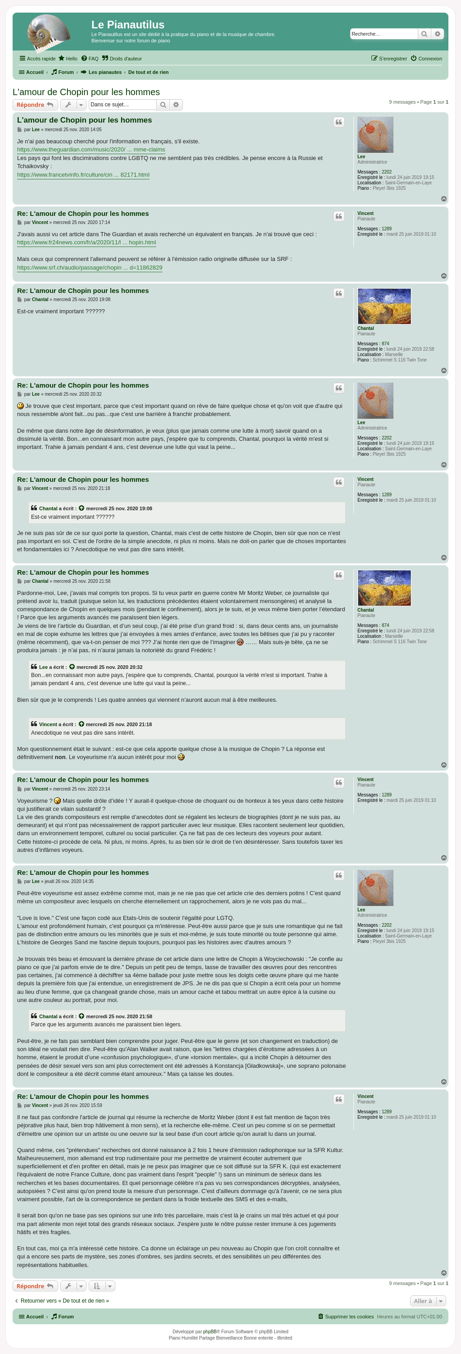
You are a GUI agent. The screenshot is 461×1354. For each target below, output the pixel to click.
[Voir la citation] (82, 508)
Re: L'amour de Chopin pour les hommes (83, 213)
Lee (361, 156)
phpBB (210, 1331)
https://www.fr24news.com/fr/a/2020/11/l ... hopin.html (86, 242)
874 (385, 343)
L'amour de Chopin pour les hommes (86, 92)
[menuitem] (67, 58)
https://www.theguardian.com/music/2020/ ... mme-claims (91, 149)
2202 (387, 171)
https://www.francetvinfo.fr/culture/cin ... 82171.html (83, 174)
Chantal (365, 328)
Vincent (365, 213)
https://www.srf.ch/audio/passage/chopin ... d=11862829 (90, 267)
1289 (387, 228)
